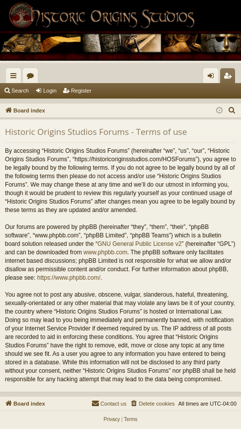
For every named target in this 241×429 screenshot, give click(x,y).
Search (20, 91)
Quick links (15, 77)
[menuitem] (232, 110)
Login (50, 91)
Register (81, 91)
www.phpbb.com (105, 252)
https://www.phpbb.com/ (68, 277)
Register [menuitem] (230, 77)
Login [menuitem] (213, 77)
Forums (32, 77)
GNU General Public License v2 (139, 243)
